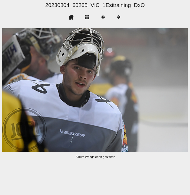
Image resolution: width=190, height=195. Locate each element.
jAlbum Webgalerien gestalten (95, 156)
